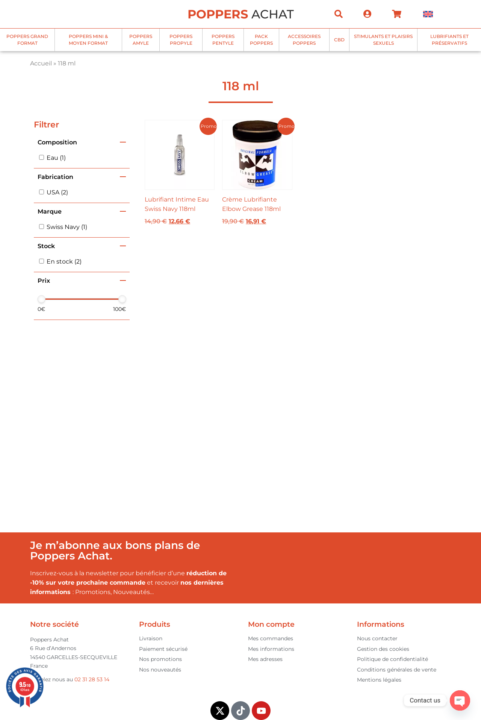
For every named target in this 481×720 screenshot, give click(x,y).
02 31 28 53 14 (91, 679)
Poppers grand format (27, 39)
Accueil (41, 63)
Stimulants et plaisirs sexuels (383, 39)
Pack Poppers (261, 39)
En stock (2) (64, 261)
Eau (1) (56, 157)
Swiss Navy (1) (67, 226)
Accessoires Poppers (304, 39)
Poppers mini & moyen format (88, 39)
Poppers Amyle (140, 39)
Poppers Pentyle (223, 39)
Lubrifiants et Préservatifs (449, 39)
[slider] (41, 299)
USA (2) (57, 192)
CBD (339, 39)
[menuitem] (428, 14)
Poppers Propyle (180, 39)
